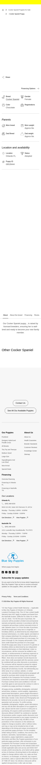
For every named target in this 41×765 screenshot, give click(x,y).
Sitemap (27, 454)
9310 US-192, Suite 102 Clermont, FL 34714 (17, 507)
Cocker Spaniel (12, 99)
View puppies (22, 517)
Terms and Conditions (20, 596)
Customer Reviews (30, 447)
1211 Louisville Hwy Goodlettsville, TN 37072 (17, 530)
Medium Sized (6, 453)
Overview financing (8, 479)
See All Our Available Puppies (21, 411)
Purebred (5, 437)
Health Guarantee (30, 440)
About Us (27, 437)
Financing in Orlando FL (9, 484)
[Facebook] (3, 572)
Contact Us (20, 403)
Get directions (8, 517)
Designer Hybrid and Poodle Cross (9, 441)
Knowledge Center (30, 451)
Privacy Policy (6, 596)
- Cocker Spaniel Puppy (16, 14)
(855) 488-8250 (10, 504)
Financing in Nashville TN (9, 489)
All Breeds (5, 446)
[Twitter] (13, 572)
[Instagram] (6, 572)
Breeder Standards (30, 444)
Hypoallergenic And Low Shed (8, 461)
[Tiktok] (10, 572)
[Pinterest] (17, 572)
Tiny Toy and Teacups (9, 449)
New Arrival (6, 465)
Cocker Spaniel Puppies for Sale (19, 10)
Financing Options (30, 88)
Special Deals (6, 469)
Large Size (5, 456)
